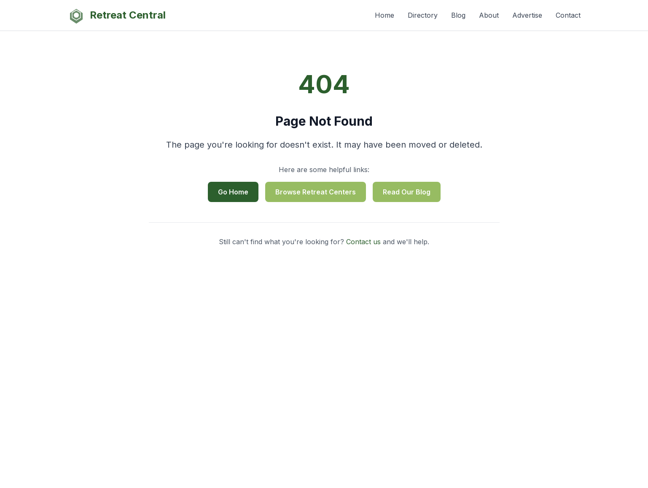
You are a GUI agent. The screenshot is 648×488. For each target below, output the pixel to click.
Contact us (363, 241)
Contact (568, 15)
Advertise (527, 15)
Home (384, 15)
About (489, 15)
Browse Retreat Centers (315, 192)
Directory (423, 15)
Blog (458, 15)
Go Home (233, 192)
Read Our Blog (406, 192)
